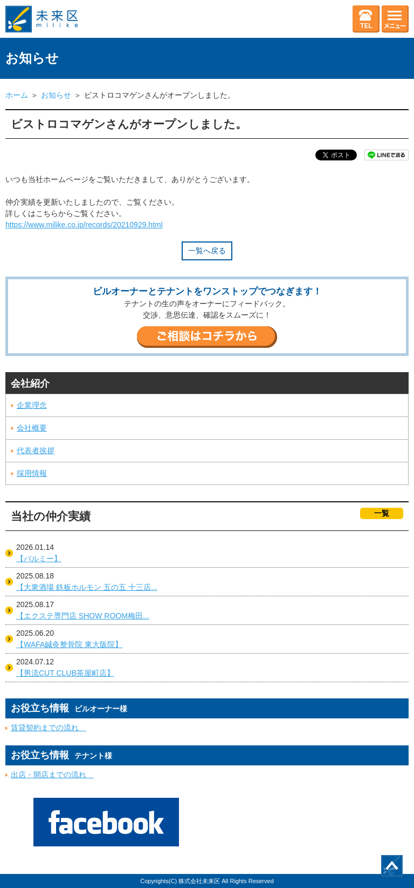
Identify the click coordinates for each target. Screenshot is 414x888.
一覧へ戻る (207, 250)
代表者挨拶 (35, 450)
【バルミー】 (38, 558)
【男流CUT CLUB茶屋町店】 (65, 673)
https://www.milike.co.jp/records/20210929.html (84, 224)
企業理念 (32, 405)
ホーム (16, 95)
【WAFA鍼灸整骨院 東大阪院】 (69, 644)
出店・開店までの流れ (52, 774)
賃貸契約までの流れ (48, 727)
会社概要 (32, 427)
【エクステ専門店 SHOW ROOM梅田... (82, 615)
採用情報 (32, 473)
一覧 (381, 513)
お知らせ (56, 95)
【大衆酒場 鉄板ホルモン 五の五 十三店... (86, 587)
